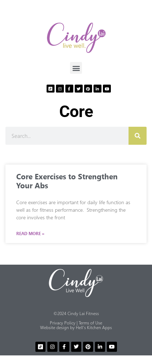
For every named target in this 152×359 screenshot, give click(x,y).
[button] (76, 68)
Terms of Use (90, 323)
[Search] (138, 136)
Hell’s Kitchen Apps (94, 327)
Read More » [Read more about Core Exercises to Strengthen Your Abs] (30, 233)
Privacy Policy (62, 323)
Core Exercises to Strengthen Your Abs (67, 180)
